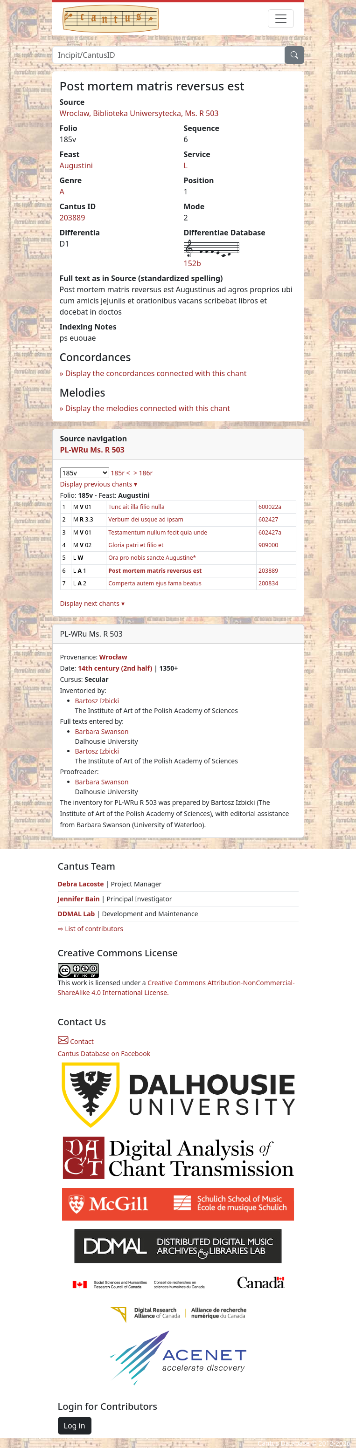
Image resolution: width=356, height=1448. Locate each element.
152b (192, 263)
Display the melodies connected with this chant (147, 408)
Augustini (76, 165)
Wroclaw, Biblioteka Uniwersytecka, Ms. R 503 (139, 113)
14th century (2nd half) (115, 668)
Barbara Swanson (102, 731)
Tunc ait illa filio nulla (136, 507)
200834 (268, 583)
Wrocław (113, 656)
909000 (268, 545)
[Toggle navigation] (281, 18)
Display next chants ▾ (92, 603)
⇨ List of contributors (90, 928)
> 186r (143, 472)
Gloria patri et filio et (135, 545)
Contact (76, 1041)
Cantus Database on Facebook (104, 1053)
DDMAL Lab (76, 913)
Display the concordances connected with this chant (156, 373)
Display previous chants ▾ (99, 484)
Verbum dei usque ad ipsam (145, 519)
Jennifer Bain (80, 898)
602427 (268, 519)
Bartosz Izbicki (97, 700)
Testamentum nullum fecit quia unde (157, 532)
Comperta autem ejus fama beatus (154, 583)
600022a (269, 507)
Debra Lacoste (81, 883)
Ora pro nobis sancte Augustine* (152, 558)
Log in (74, 1426)
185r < (120, 472)
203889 (72, 218)
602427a (269, 532)
